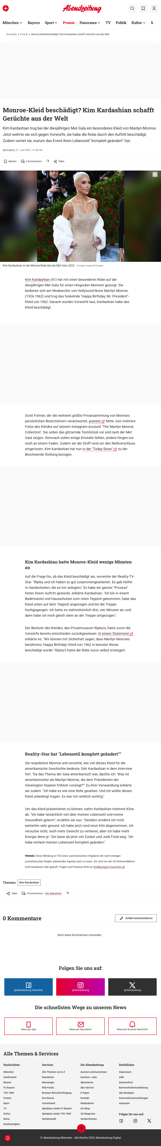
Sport (49, 22)
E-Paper (84, 1092)
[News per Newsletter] (80, 1026)
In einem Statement (113, 633)
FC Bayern (9, 1087)
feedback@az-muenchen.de (109, 867)
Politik (121, 22)
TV (108, 22)
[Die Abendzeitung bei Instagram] (80, 987)
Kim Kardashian (37, 279)
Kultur (137, 22)
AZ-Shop (85, 1108)
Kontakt (84, 1098)
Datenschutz (126, 1082)
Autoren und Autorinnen (93, 1072)
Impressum (125, 1072)
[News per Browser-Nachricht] (132, 1026)
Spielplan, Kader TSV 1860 (56, 1113)
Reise (6, 1118)
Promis (69, 22)
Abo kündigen (126, 1092)
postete (95, 421)
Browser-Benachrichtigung (56, 1092)
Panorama (88, 22)
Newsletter (48, 1077)
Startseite (11, 34)
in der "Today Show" (98, 449)
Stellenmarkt (49, 1118)
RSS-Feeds (48, 1087)
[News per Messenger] (28, 1026)
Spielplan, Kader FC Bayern (57, 1108)
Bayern (34, 22)
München (11, 22)
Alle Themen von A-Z (53, 1072)
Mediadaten (87, 1103)
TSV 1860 (8, 1092)
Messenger (48, 1082)
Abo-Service (87, 1087)
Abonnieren (86, 1082)
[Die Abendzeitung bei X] (132, 987)
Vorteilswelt (48, 1103)
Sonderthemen (88, 1118)
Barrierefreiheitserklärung (133, 1087)
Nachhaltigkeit (11, 1124)
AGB (121, 1077)
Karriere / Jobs (88, 1077)
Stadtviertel (9, 1077)
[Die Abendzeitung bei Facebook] (28, 987)
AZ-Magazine (87, 1113)
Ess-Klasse (48, 1098)
